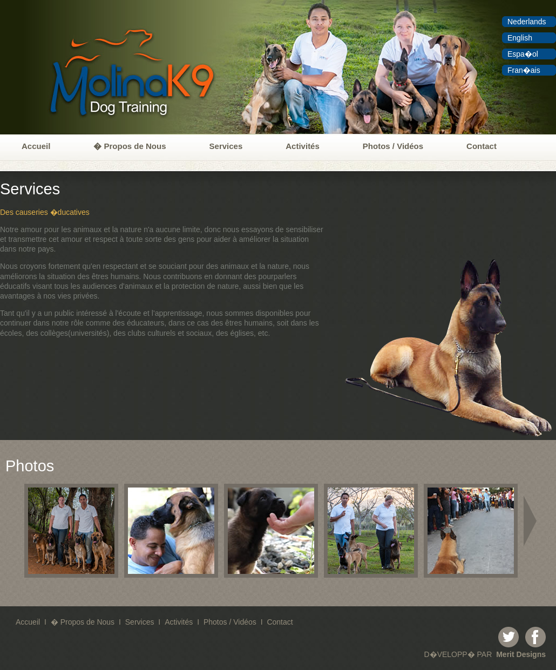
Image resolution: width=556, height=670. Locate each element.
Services (226, 146)
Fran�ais (523, 70)
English (519, 37)
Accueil (36, 146)
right (532, 521)
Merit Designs (521, 654)
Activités (303, 146)
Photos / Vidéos (393, 146)
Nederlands (526, 21)
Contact (481, 146)
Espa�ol (522, 54)
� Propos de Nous (129, 146)
